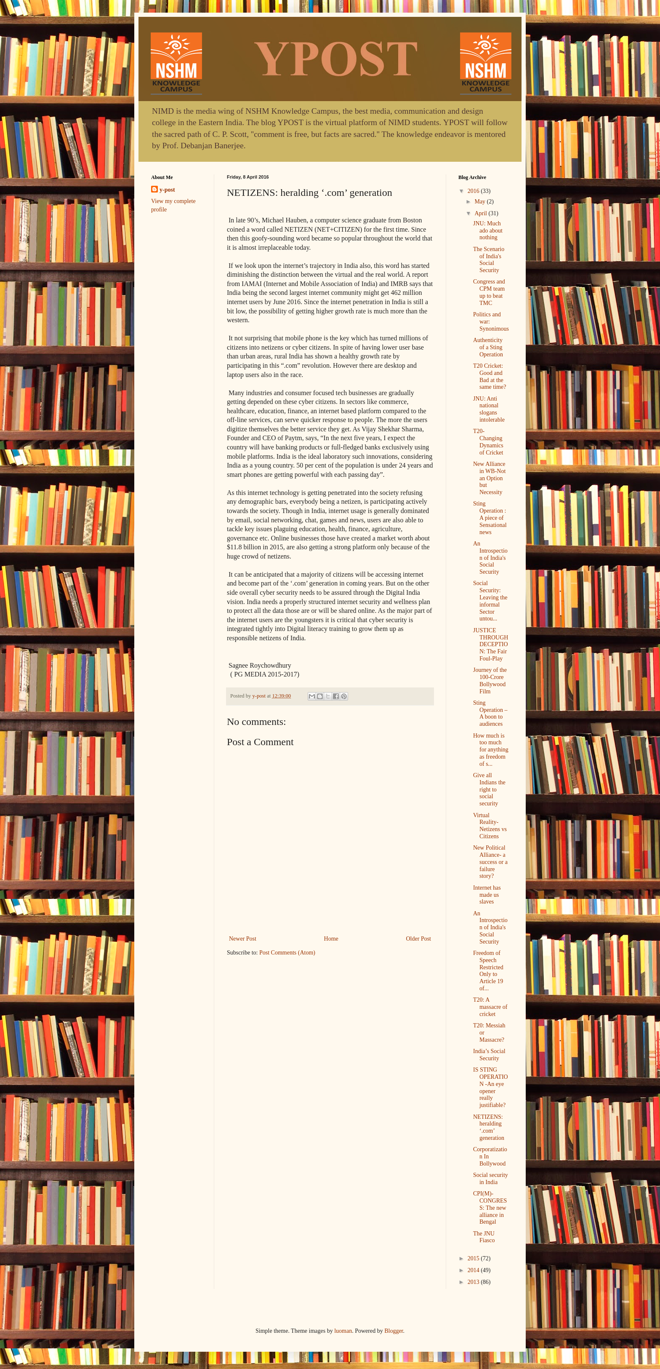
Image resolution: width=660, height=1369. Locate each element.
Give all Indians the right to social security (489, 789)
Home (331, 939)
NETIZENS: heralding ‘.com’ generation (488, 1127)
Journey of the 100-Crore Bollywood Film (490, 680)
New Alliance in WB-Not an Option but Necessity (489, 478)
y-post (167, 190)
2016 (474, 191)
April (481, 213)
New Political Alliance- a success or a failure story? (490, 862)
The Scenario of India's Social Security (488, 259)
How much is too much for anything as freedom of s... (490, 750)
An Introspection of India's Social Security (490, 557)
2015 (474, 1258)
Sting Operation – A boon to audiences (490, 713)
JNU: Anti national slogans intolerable (489, 409)
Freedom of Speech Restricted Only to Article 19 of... (488, 971)
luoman (343, 1331)
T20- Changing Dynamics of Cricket (488, 441)
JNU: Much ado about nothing (488, 230)
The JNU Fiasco (484, 1237)
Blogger (393, 1331)
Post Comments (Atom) (287, 952)
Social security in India (490, 1178)
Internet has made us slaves (487, 895)
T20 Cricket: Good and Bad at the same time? (489, 376)
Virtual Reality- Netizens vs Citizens (490, 826)
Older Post (418, 939)
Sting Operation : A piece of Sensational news (490, 517)
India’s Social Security (489, 1055)
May (480, 201)
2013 (474, 1282)
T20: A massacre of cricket (490, 1007)
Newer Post (242, 939)
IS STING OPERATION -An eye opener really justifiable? (490, 1087)
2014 (474, 1270)
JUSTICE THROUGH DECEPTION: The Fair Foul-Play (490, 644)
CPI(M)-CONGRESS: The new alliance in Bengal (490, 1207)
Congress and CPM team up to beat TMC (489, 292)
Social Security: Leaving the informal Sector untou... (490, 601)
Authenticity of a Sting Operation (488, 347)
